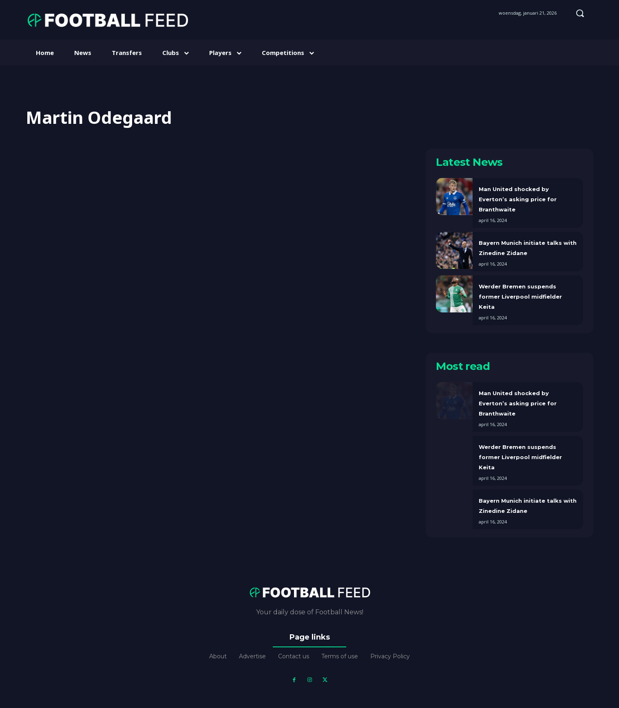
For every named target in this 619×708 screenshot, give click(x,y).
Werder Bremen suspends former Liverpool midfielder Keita (520, 296)
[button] (580, 13)
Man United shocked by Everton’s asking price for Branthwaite (518, 199)
